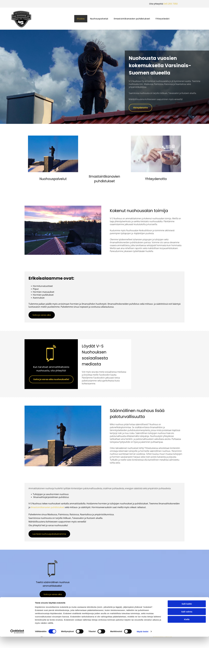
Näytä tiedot (142, 643)
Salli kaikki (187, 615)
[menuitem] (80, 18)
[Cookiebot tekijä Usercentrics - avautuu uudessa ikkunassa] (17, 643)
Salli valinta (186, 623)
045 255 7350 (170, 3)
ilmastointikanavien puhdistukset (47, 507)
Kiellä (186, 631)
